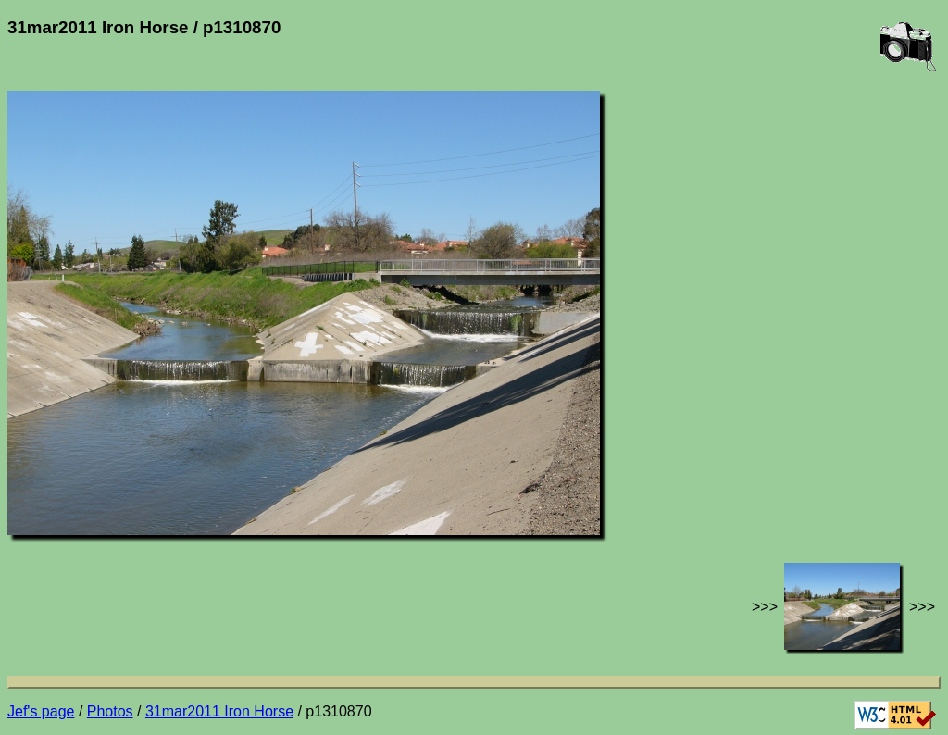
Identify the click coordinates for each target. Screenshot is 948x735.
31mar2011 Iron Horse (219, 711)
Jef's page (40, 711)
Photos (110, 711)
